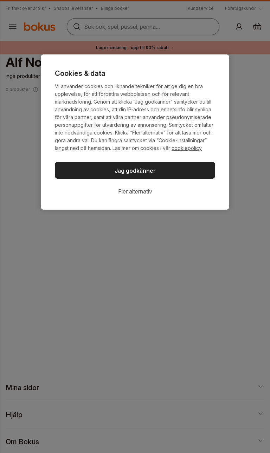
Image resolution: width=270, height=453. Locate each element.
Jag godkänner (135, 170)
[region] (135, 132)
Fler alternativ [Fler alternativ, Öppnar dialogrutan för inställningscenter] (135, 191)
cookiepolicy (187, 148)
